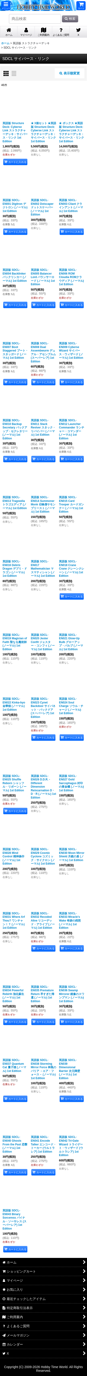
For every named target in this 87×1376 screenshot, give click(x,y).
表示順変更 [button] (69, 73)
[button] (5, 5)
